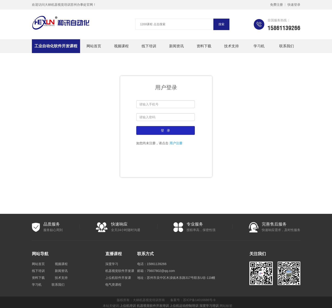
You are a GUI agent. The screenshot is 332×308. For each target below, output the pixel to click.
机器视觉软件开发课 (119, 271)
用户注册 (176, 143)
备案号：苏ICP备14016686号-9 (192, 300)
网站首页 (93, 46)
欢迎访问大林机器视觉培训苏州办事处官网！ (64, 4)
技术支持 (231, 46)
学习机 (259, 46)
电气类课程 (113, 284)
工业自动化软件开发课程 (55, 46)
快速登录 (293, 4)
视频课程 (121, 46)
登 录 (165, 130)
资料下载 (204, 46)
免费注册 (276, 4)
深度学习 (111, 264)
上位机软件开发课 (118, 278)
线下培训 (149, 46)
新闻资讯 (176, 46)
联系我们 (286, 46)
